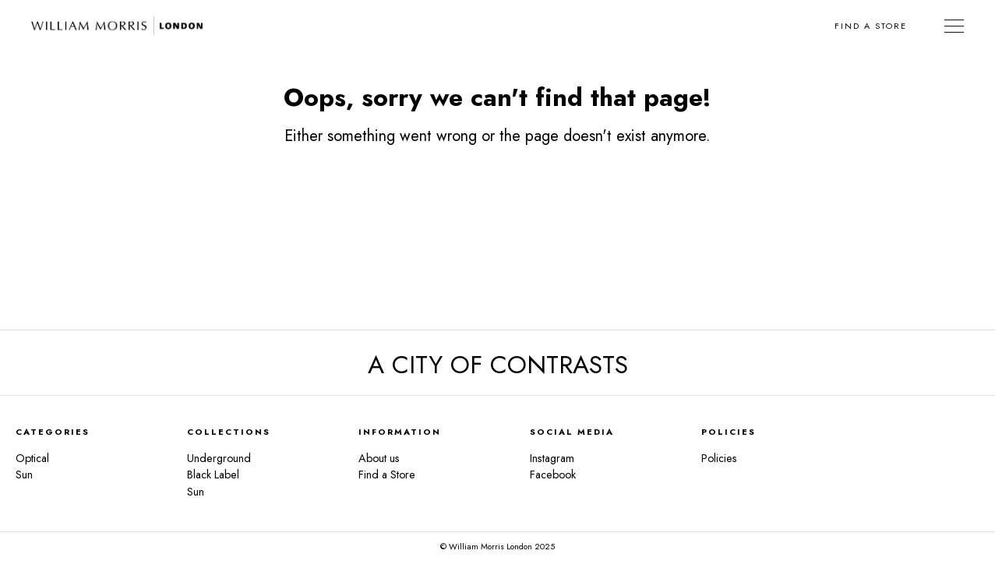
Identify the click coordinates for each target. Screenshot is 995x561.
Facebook (553, 474)
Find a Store (870, 25)
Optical (32, 458)
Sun (24, 474)
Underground (219, 458)
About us (379, 458)
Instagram (552, 458)
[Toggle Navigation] (954, 26)
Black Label (213, 474)
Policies (719, 458)
